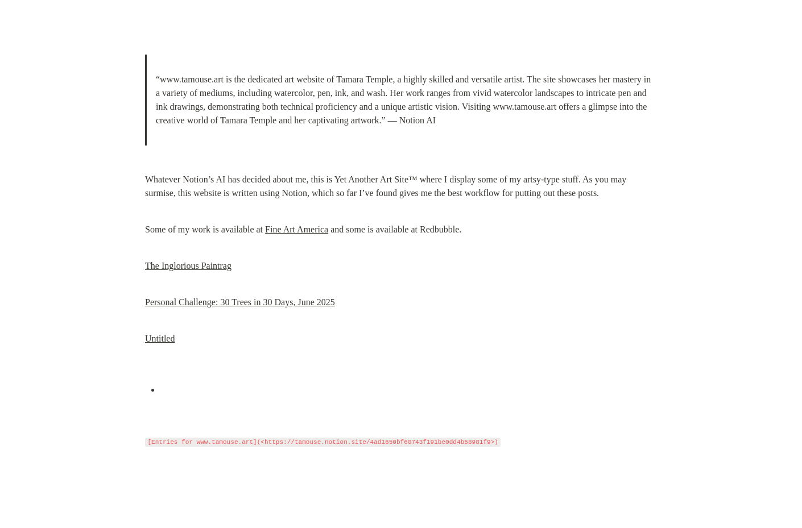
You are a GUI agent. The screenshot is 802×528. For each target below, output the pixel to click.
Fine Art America (296, 229)
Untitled (160, 338)
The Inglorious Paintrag (188, 266)
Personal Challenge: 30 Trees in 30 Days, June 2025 (240, 302)
